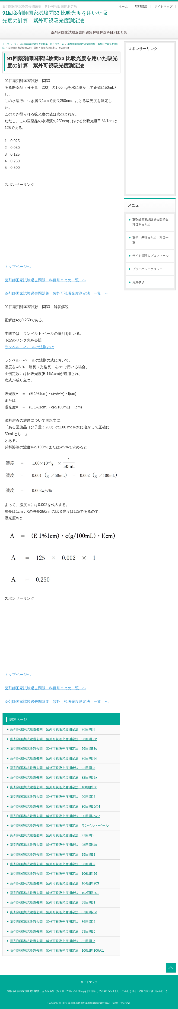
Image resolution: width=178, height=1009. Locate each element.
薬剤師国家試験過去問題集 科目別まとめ (42, 44)
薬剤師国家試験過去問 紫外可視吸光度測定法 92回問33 (52, 768)
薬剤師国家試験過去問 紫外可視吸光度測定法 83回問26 (52, 931)
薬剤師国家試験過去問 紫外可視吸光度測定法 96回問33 (52, 729)
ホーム (123, 6)
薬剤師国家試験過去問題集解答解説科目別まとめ (89, 32)
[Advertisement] (61, 220)
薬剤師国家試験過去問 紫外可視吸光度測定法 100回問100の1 (57, 950)
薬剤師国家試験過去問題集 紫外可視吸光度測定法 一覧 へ (56, 293)
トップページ (9, 44)
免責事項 (138, 282)
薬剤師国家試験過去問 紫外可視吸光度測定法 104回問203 (54, 883)
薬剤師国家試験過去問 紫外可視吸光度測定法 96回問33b (53, 739)
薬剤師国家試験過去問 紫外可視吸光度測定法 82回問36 (52, 941)
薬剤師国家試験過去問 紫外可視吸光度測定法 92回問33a (53, 777)
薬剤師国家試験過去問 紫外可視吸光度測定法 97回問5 (51, 835)
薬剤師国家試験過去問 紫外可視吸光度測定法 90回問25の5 (55, 816)
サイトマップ (163, 6)
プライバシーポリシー (147, 269)
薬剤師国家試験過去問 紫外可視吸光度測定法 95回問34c (53, 845)
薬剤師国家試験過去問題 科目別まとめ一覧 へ (45, 280)
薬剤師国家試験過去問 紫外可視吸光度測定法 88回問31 (52, 902)
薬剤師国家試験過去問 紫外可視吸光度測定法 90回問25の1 (55, 806)
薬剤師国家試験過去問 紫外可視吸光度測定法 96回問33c (53, 748)
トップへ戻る (171, 968)
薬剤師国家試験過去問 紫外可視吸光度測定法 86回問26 (52, 922)
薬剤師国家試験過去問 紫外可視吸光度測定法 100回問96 (53, 787)
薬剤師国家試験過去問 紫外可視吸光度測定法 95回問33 (52, 854)
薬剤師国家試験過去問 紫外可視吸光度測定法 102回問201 (54, 893)
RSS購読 (141, 6)
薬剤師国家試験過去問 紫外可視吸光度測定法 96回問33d (53, 758)
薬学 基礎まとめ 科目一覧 (150, 240)
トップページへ (18, 267)
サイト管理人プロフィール (150, 255)
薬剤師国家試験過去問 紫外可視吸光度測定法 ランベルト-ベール (59, 825)
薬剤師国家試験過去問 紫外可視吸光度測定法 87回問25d (53, 912)
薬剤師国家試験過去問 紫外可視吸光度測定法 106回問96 (53, 873)
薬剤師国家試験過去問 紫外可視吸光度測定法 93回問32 (52, 864)
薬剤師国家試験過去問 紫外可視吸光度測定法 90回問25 (52, 797)
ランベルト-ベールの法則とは (29, 347)
